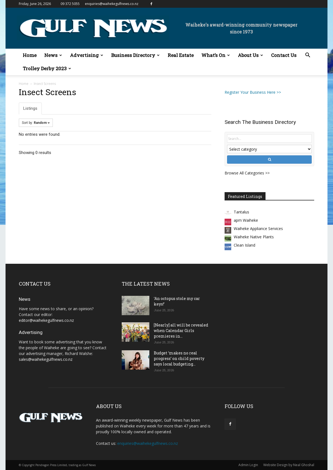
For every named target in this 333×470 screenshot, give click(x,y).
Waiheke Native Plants (254, 236)
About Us (250, 55)
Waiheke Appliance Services (258, 228)
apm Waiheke (246, 220)
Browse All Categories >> (247, 173)
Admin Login (248, 465)
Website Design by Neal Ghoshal (288, 465)
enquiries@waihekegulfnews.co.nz (111, 3)
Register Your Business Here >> (253, 92)
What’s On (215, 55)
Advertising (86, 55)
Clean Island (244, 245)
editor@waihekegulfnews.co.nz (46, 320)
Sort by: (36, 123)
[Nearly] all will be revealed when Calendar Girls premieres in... (181, 330)
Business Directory (135, 55)
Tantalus (241, 212)
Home (30, 55)
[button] (307, 55)
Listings (30, 108)
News (53, 55)
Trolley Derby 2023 (47, 68)
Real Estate (181, 55)
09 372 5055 (70, 3)
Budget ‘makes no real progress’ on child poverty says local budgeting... (179, 358)
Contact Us (283, 55)
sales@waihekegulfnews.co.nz (45, 359)
